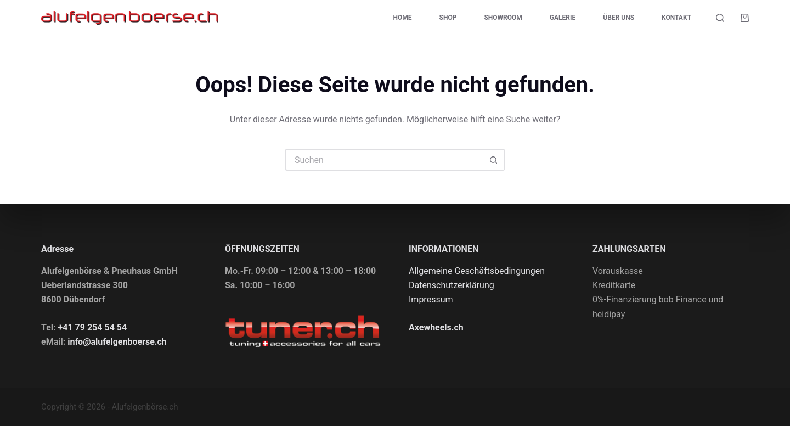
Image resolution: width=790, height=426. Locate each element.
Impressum (431, 299)
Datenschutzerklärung (451, 285)
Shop (448, 17)
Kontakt (676, 17)
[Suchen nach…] (384, 160)
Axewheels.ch (436, 327)
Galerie (562, 17)
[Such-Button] (494, 160)
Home (402, 17)
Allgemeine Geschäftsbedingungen (477, 271)
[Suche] (720, 18)
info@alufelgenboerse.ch (117, 342)
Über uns (618, 17)
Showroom (503, 17)
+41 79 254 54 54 (92, 327)
